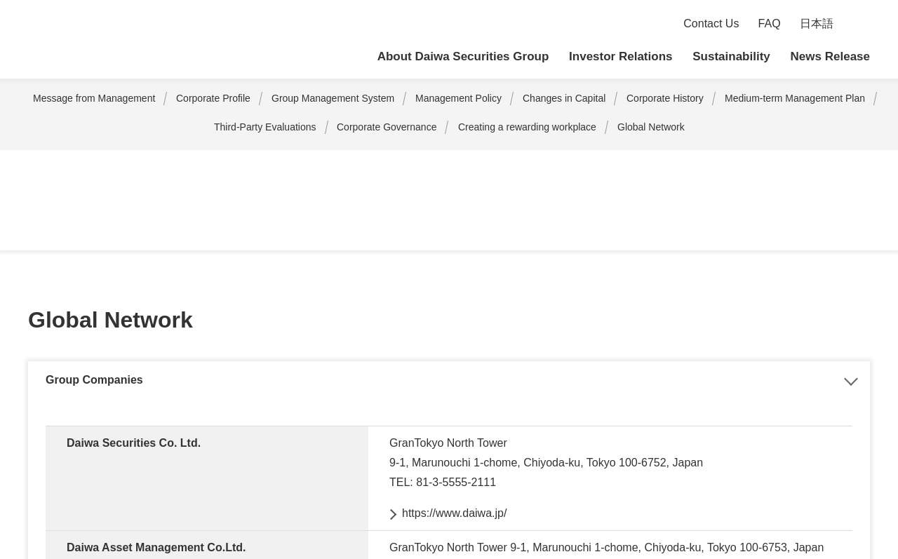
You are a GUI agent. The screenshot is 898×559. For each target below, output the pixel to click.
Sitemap (34, 463)
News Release (830, 56)
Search (861, 24)
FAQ (770, 23)
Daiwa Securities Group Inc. (126, 40)
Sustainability (732, 56)
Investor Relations (621, 56)
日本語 (816, 23)
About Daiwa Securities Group (466, 56)
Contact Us (712, 23)
